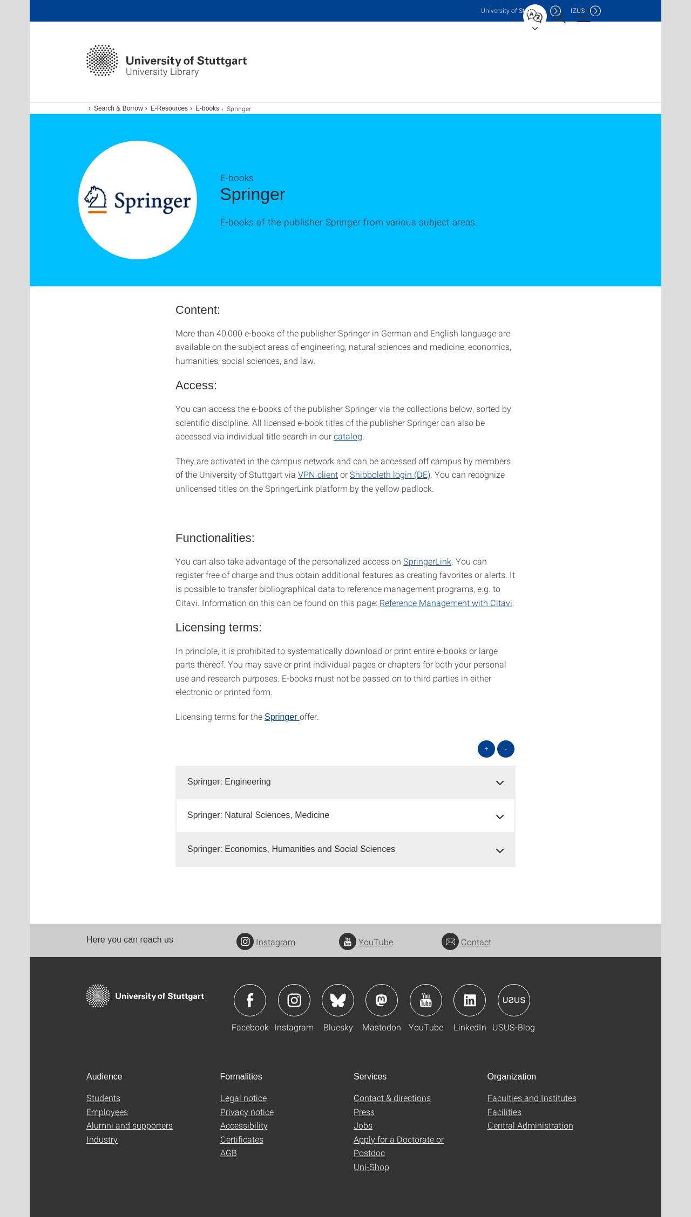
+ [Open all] (486, 749)
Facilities (504, 1111)
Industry (102, 1139)
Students (103, 1097)
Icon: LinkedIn (469, 1000)
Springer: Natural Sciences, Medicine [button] (258, 815)
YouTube (366, 941)
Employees (107, 1111)
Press (364, 1111)
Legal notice (243, 1097)
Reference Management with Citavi (446, 602)
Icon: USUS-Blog (514, 1000)
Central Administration (530, 1125)
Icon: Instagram (294, 1000)
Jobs (363, 1125)
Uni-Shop (371, 1166)
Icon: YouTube (426, 1000)
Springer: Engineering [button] (229, 781)
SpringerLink (427, 561)
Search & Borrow (118, 108)
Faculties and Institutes (532, 1097)
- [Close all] (506, 749)
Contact (466, 941)
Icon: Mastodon (381, 1000)
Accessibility (244, 1125)
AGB (228, 1152)
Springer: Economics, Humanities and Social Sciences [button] (291, 849)
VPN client (318, 474)
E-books (207, 108)
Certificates (241, 1139)
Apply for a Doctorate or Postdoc (399, 1146)
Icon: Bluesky (338, 1000)
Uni (513, 10)
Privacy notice (247, 1111)
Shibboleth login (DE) (390, 474)
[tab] (345, 782)
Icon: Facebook (250, 1000)
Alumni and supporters (129, 1125)
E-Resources (169, 108)
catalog (348, 436)
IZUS (578, 10)
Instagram (265, 941)
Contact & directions (392, 1097)
